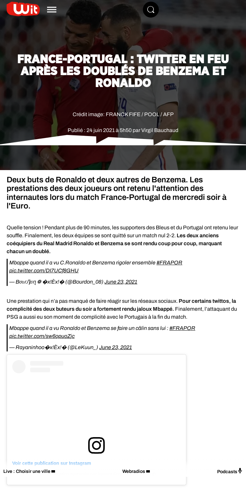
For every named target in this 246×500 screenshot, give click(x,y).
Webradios (133, 471)
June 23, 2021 (120, 282)
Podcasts (230, 471)
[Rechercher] (151, 10)
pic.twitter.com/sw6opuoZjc (42, 336)
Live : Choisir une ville (26, 471)
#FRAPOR (169, 262)
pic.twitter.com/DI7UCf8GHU (44, 270)
